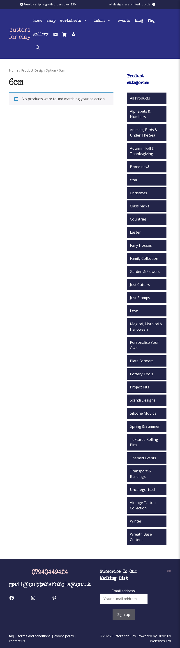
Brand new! (139, 166)
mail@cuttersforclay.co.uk (50, 584)
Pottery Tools (141, 374)
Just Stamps (140, 297)
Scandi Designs (142, 400)
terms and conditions (34, 636)
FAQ (151, 20)
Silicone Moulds (143, 413)
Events (124, 20)
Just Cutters (140, 284)
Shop (51, 20)
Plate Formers (142, 360)
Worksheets (76, 20)
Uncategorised (142, 489)
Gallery (40, 33)
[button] (37, 47)
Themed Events (143, 457)
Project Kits (139, 387)
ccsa (133, 179)
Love (134, 310)
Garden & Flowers (145, 271)
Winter (135, 521)
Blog (139, 20)
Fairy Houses (141, 245)
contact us (17, 641)
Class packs (139, 206)
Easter (135, 232)
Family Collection (144, 258)
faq (11, 636)
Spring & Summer (145, 426)
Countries (138, 219)
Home (37, 20)
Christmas (138, 192)
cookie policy (64, 636)
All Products (140, 98)
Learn (104, 20)
